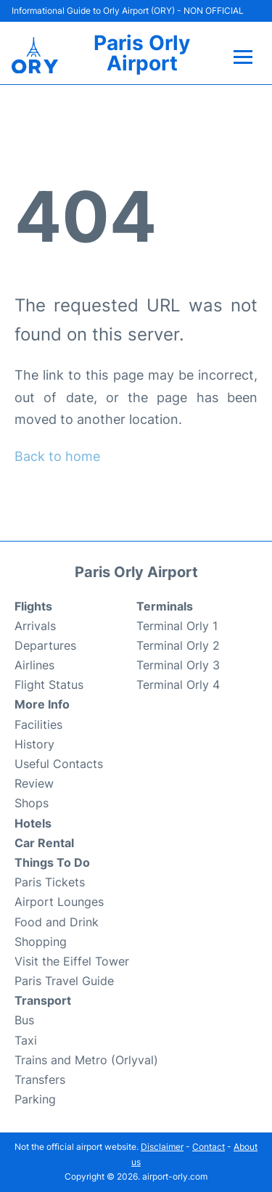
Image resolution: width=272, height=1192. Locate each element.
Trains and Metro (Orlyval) (86, 1060)
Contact (208, 1146)
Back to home (57, 456)
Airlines (34, 665)
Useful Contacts (59, 763)
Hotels (33, 823)
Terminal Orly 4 (178, 684)
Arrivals (35, 626)
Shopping (41, 941)
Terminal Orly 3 (178, 665)
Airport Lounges (59, 901)
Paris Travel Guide (64, 980)
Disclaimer (162, 1146)
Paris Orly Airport (142, 53)
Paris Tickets (50, 882)
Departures (45, 645)
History (34, 744)
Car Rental (44, 843)
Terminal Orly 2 (178, 645)
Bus (24, 1020)
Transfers (40, 1079)
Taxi (26, 1040)
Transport (43, 1000)
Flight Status (49, 684)
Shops (32, 803)
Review (34, 783)
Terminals (164, 606)
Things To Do (52, 862)
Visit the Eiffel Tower (72, 961)
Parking (35, 1099)
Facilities (38, 724)
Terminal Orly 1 (177, 626)
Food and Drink (57, 922)
